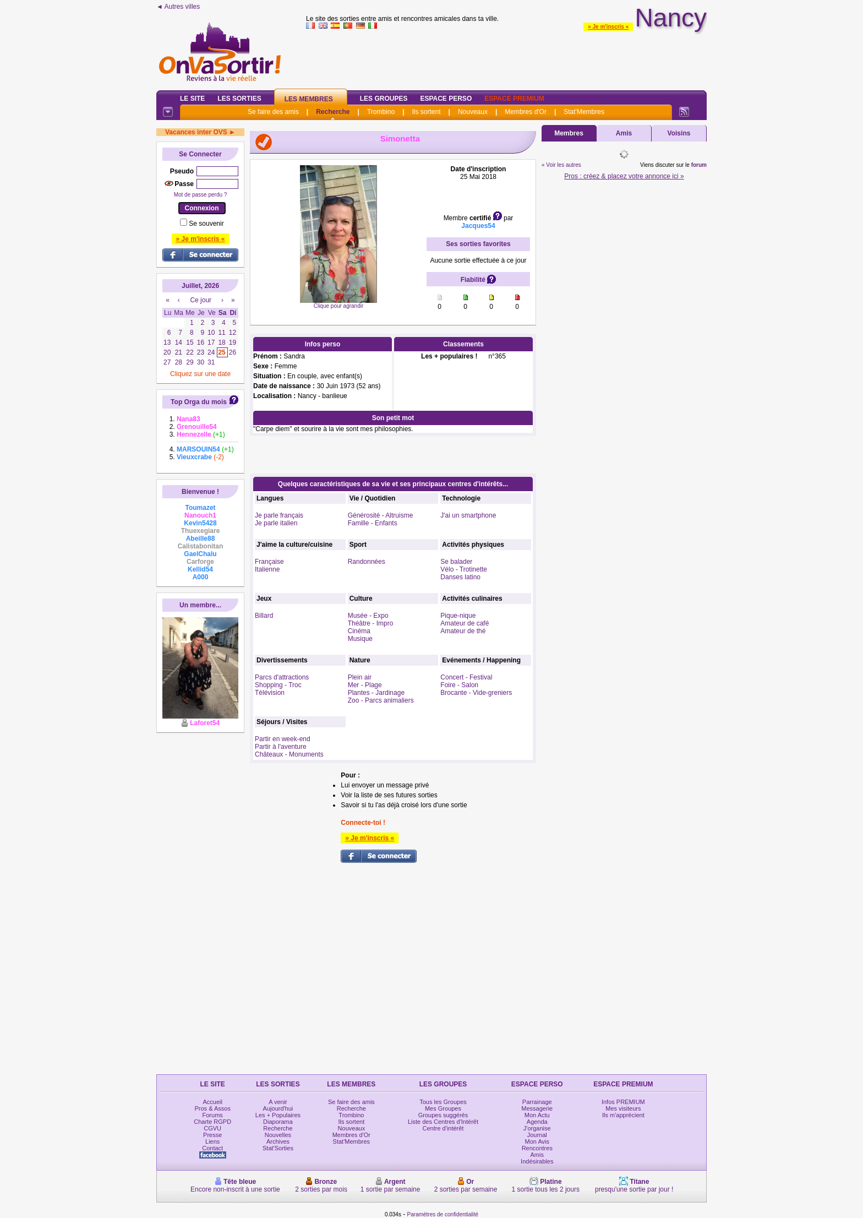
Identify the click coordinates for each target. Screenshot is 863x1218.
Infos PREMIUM (623, 1102)
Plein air (360, 677)
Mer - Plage (365, 685)
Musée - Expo (368, 615)
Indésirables (537, 1161)
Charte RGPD (212, 1121)
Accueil (212, 1102)
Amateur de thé (462, 631)
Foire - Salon (459, 685)
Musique (360, 639)
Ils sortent (426, 112)
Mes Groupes (443, 1108)
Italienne (267, 569)
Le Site (192, 98)
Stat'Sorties (278, 1148)
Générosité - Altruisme (380, 515)
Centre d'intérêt (443, 1128)
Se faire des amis (273, 112)
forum (699, 165)
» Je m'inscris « (608, 27)
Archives (278, 1141)
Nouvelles (278, 1135)
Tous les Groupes (443, 1102)
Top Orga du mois (199, 402)
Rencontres (537, 1148)
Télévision (270, 693)
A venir (278, 1102)
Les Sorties (239, 98)
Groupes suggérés (443, 1115)
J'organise (537, 1128)
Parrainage (537, 1102)
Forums (213, 1115)
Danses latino (460, 577)
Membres (568, 133)
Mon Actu (537, 1115)
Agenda (537, 1121)
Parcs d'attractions (282, 677)
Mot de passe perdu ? (200, 195)
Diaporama (278, 1121)
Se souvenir (206, 223)
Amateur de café (464, 623)
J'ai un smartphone (468, 515)
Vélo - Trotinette (463, 569)
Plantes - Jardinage (376, 693)
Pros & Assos (212, 1108)
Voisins (679, 133)
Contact (212, 1148)
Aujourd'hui (278, 1108)
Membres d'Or (526, 112)
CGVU (212, 1128)
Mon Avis (537, 1141)
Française (269, 562)
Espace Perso (446, 98)
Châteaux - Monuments (289, 754)
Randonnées (366, 562)
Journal (537, 1135)
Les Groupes (384, 98)
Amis (624, 133)
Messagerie (537, 1108)
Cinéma (359, 631)
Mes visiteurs (623, 1108)
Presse (212, 1135)
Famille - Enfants (372, 523)
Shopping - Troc (278, 685)
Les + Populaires (278, 1115)
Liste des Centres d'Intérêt (443, 1121)
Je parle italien (276, 523)
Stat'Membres (584, 112)
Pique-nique (458, 615)
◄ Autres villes (178, 6)
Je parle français (279, 515)
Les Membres (309, 99)
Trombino (381, 112)
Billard (264, 615)
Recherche (332, 112)
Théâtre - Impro (371, 623)
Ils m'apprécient (623, 1115)
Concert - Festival (466, 677)
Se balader (456, 562)
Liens (212, 1141)
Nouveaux (473, 112)
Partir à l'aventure (281, 747)
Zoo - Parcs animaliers (381, 700)
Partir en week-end (282, 739)
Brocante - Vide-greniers (476, 693)
